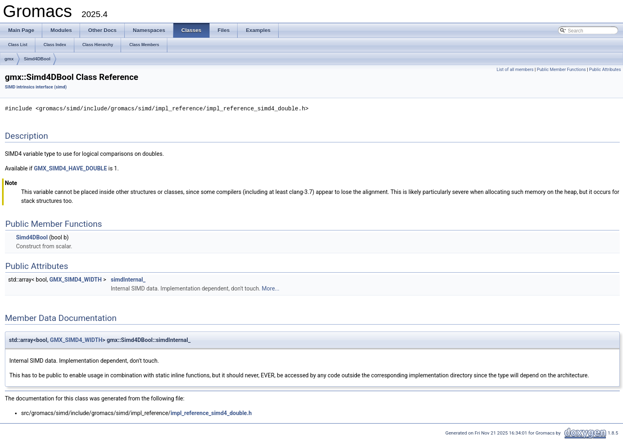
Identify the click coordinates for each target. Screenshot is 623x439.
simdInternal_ (128, 279)
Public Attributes (605, 69)
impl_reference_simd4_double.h (211, 412)
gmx (9, 58)
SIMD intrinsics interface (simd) (36, 87)
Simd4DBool (37, 58)
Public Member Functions (561, 69)
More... (270, 288)
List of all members (515, 69)
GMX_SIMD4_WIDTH (76, 279)
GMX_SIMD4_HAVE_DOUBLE (70, 168)
